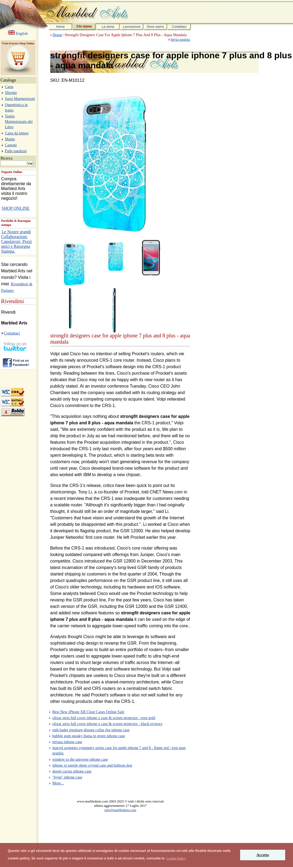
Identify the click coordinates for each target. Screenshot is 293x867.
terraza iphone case (67, 742)
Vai (30, 163)
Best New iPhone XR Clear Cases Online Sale (88, 712)
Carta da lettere (17, 133)
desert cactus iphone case (71, 771)
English (21, 33)
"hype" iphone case (67, 777)
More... (58, 783)
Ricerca (6, 158)
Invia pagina (180, 39)
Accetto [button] (263, 855)
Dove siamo (155, 27)
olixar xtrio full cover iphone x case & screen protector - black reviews (107, 724)
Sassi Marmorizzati (20, 98)
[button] (176, 858)
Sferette (11, 92)
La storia (108, 27)
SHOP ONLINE (16, 208)
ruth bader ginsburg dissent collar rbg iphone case (91, 730)
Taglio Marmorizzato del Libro (19, 121)
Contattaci (179, 27)
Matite (10, 139)
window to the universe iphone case (80, 759)
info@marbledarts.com (120, 810)
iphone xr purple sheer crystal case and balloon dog (92, 765)
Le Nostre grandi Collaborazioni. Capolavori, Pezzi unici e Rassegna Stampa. (16, 241)
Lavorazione (131, 27)
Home (60, 27)
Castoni (11, 145)
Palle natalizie (16, 151)
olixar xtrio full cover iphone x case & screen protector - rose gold (103, 718)
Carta (9, 86)
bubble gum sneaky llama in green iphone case (88, 736)
